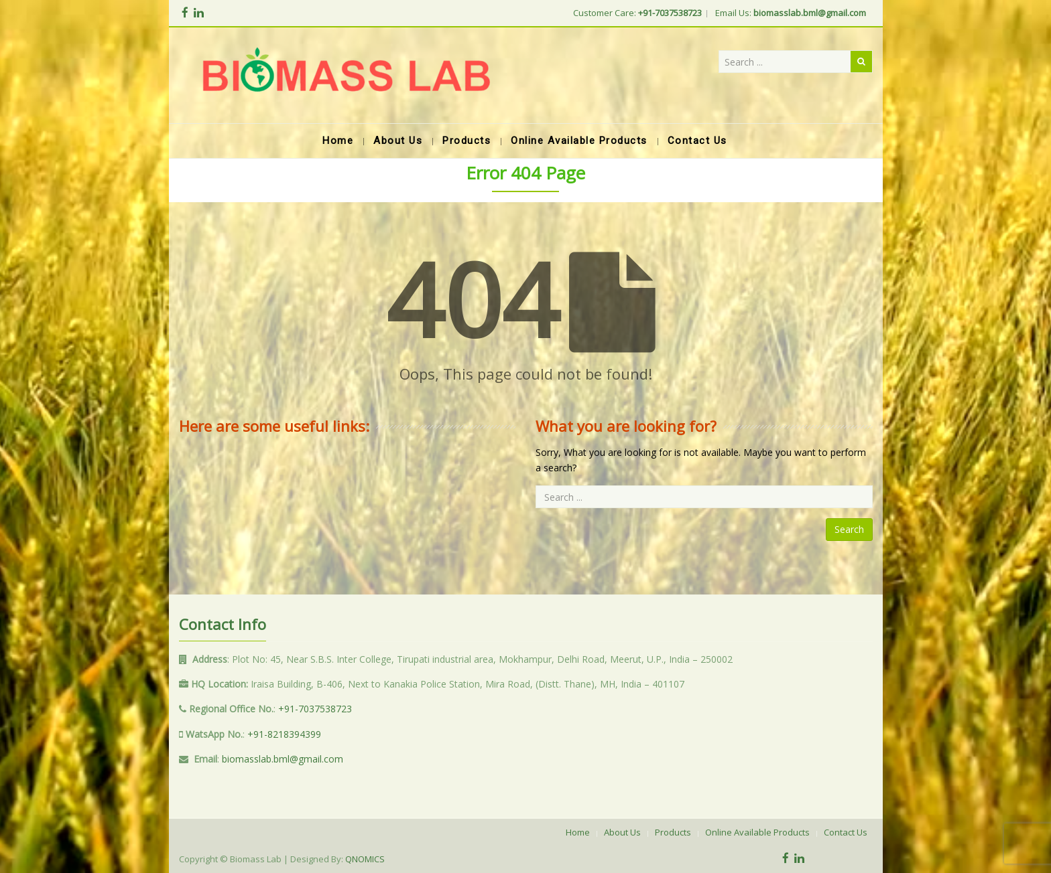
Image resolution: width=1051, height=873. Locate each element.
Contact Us (845, 832)
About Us (622, 832)
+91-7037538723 (315, 708)
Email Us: (790, 13)
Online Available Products (757, 832)
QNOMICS (365, 859)
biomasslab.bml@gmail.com (282, 758)
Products (673, 832)
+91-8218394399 (284, 734)
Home (578, 832)
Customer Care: (637, 13)
